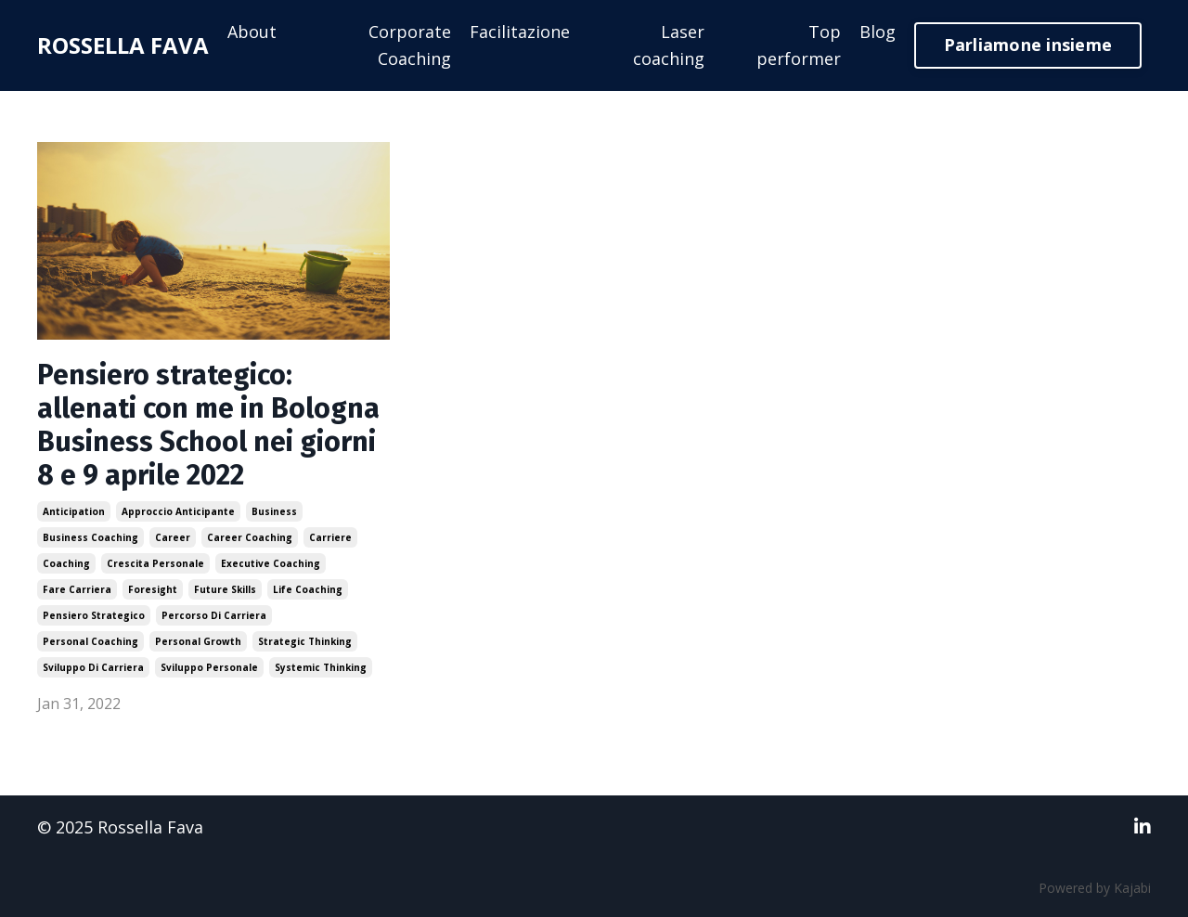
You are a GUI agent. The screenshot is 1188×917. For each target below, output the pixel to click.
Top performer (798, 45)
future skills (225, 589)
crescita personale (155, 563)
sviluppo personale (209, 667)
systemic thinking (321, 667)
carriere (330, 537)
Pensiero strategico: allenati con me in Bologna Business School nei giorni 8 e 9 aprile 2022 (208, 425)
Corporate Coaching (409, 45)
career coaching (249, 537)
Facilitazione (520, 31)
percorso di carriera (213, 615)
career (172, 537)
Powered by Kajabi (1095, 888)
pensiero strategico (94, 615)
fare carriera (77, 589)
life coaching (307, 589)
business (274, 511)
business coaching (90, 537)
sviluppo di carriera (93, 667)
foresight (152, 589)
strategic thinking (305, 641)
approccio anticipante (178, 511)
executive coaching (270, 563)
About (252, 31)
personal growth (198, 641)
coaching (66, 563)
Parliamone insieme (1028, 44)
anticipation (74, 511)
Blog (877, 31)
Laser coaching (668, 45)
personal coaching (90, 641)
